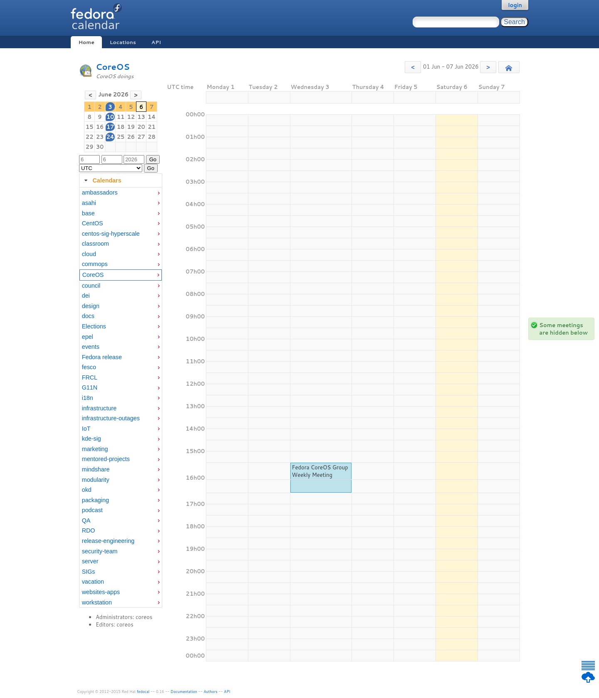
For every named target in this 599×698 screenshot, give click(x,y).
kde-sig (91, 438)
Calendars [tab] (101, 180)
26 (131, 137)
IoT (86, 428)
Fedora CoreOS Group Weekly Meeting (320, 471)
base (88, 213)
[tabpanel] (120, 397)
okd (87, 489)
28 (152, 137)
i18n (87, 398)
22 (90, 137)
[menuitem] (120, 192)
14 (152, 117)
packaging (95, 500)
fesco (89, 367)
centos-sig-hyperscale (111, 233)
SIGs (88, 571)
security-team (100, 551)
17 (110, 127)
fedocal (143, 691)
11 (121, 117)
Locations (123, 42)
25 (121, 137)
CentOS (92, 223)
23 (100, 137)
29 (90, 146)
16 (100, 127)
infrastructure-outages (111, 418)
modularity (95, 479)
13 (141, 117)
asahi (89, 203)
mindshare (96, 469)
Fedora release (102, 357)
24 (110, 137)
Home (86, 42)
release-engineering (108, 541)
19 (131, 127)
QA (86, 520)
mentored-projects (106, 459)
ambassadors (100, 192)
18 (121, 127)
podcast (92, 510)
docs (88, 316)
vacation (93, 581)
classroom (95, 243)
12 (131, 117)
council (91, 285)
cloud (89, 254)
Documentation (184, 691)
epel (87, 336)
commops (95, 264)
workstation (97, 602)
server (90, 561)
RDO (88, 530)
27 (141, 137)
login (515, 5)
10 (110, 117)
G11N (89, 387)
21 (152, 127)
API (156, 42)
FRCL (89, 377)
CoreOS (113, 66)
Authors (211, 691)
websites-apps (101, 592)
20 (141, 127)
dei (86, 295)
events (90, 346)
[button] (413, 67)
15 (90, 127)
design (90, 306)
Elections (94, 326)
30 (100, 146)
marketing (95, 449)
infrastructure (99, 408)
